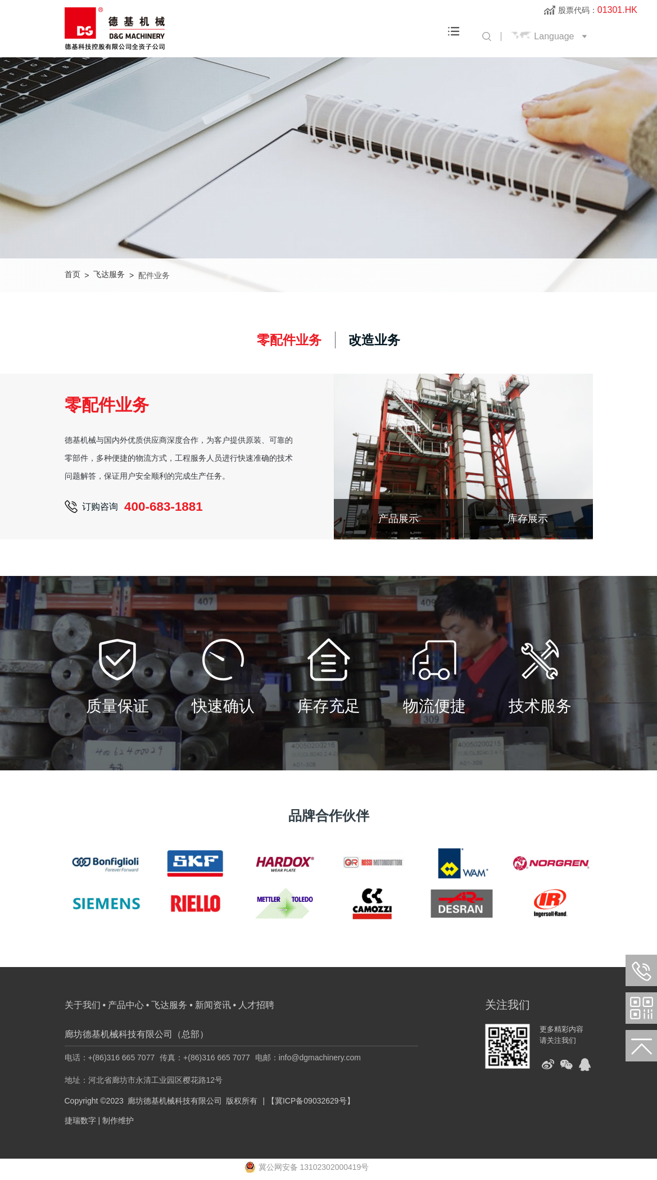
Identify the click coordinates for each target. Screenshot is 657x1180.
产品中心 (126, 1006)
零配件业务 (287, 340)
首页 (72, 275)
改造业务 (376, 340)
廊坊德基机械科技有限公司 (175, 1101)
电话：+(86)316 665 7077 (110, 1058)
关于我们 (83, 1006)
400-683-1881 (165, 508)
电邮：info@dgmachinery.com (308, 1058)
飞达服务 (109, 275)
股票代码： (597, 10)
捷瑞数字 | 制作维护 (99, 1121)
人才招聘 (256, 1006)
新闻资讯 (213, 1006)
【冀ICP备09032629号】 (311, 1101)
